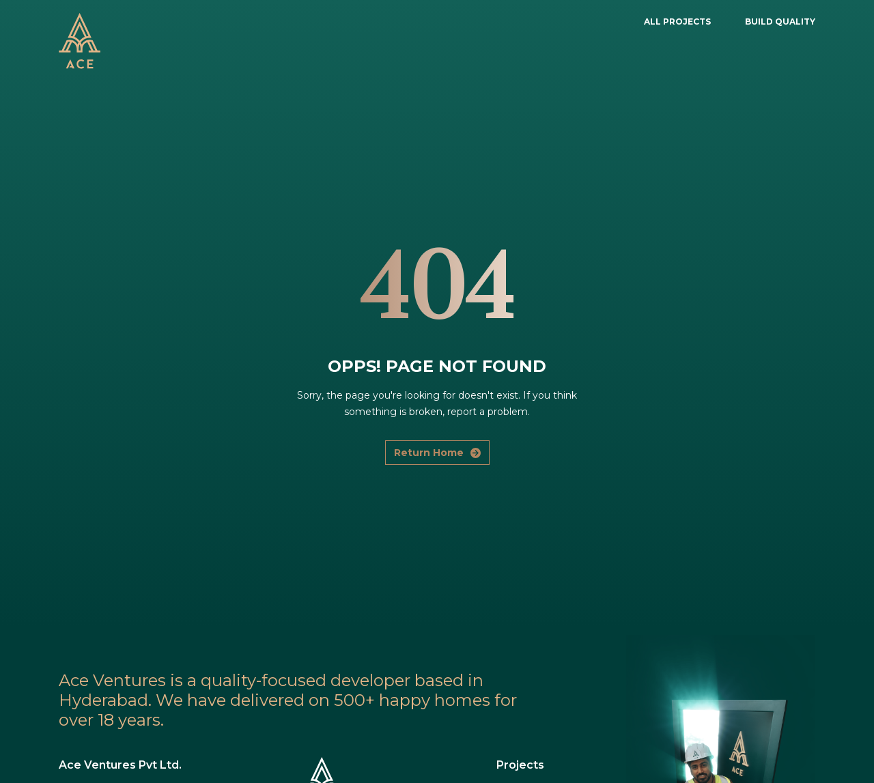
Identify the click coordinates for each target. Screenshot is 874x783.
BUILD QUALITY (780, 21)
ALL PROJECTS (677, 21)
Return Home (437, 452)
